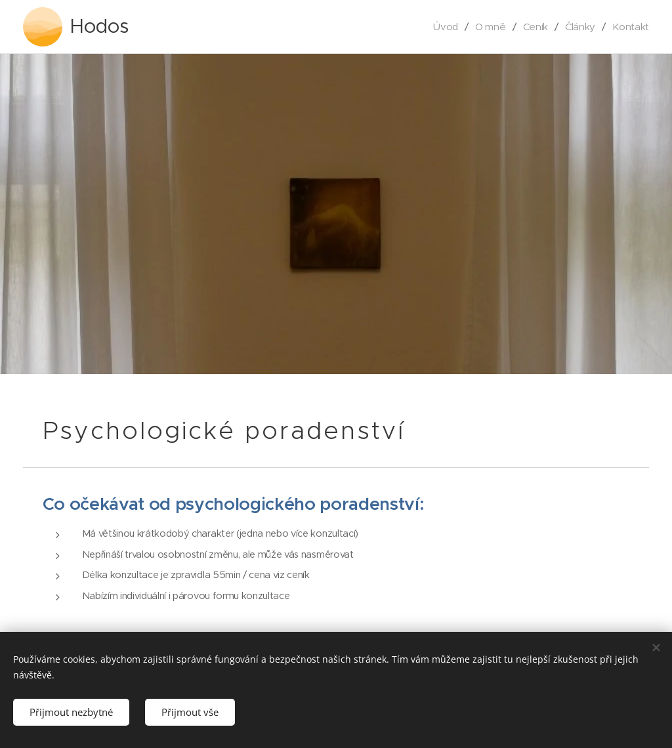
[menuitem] (444, 26)
